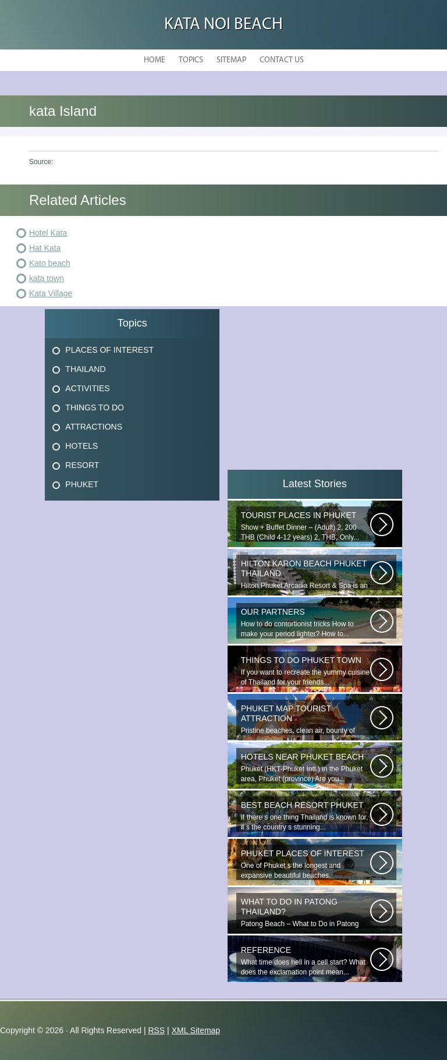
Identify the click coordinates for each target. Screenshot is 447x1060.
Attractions (93, 426)
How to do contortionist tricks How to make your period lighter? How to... (305, 622)
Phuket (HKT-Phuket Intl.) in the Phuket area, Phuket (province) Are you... (305, 767)
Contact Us (282, 60)
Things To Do (94, 407)
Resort (82, 465)
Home (154, 60)
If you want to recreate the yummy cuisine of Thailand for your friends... (305, 670)
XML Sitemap (196, 1030)
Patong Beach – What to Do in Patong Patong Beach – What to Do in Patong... (305, 912)
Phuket (81, 484)
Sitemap (231, 60)
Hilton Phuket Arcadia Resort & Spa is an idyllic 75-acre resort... (305, 574)
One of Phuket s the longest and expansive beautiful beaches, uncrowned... (305, 864)
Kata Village (50, 293)
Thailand (85, 369)
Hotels (81, 446)
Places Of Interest (109, 349)
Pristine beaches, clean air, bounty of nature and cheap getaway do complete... (305, 719)
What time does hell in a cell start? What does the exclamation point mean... (305, 960)
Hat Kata (45, 248)
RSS (156, 1030)
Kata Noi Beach (223, 24)
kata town (46, 278)
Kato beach (49, 263)
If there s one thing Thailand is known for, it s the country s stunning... (305, 815)
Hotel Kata (48, 232)
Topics (191, 60)
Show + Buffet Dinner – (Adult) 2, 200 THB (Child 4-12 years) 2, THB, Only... (305, 525)
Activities (87, 388)
